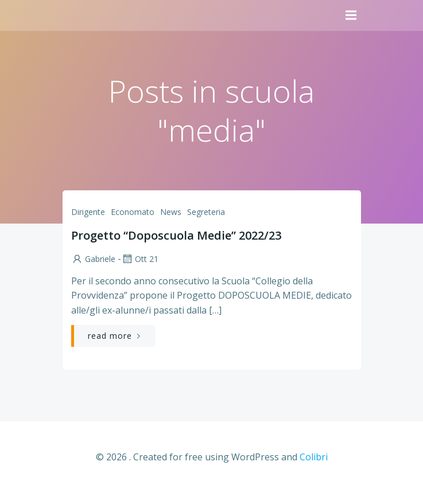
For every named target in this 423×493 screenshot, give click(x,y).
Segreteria (206, 211)
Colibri (314, 457)
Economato (132, 211)
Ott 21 (139, 258)
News (170, 211)
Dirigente (88, 211)
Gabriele (93, 258)
